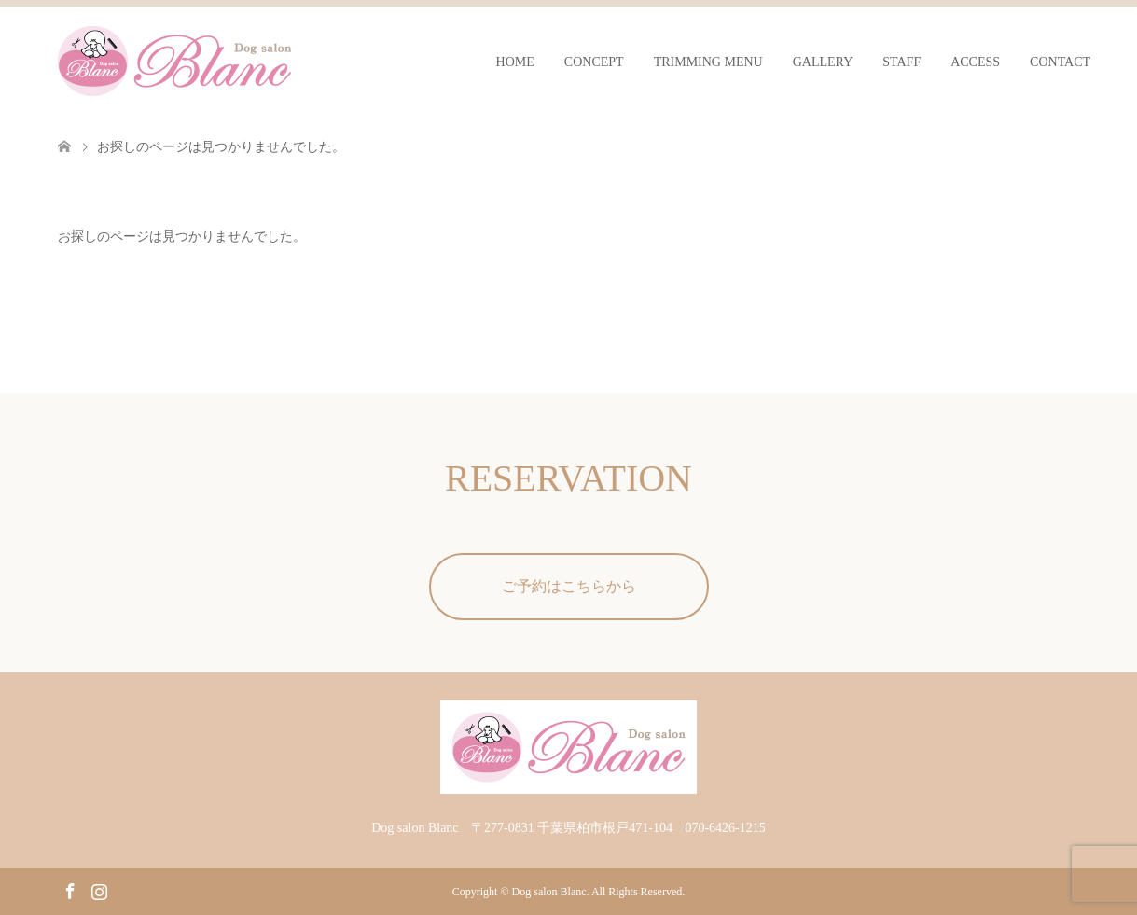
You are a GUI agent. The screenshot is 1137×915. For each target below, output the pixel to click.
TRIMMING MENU (708, 62)
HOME (515, 62)
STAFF (901, 62)
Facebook (70, 890)
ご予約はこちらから (569, 586)
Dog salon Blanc (549, 891)
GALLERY (823, 62)
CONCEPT (594, 62)
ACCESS (975, 62)
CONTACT (1060, 62)
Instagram (99, 890)
